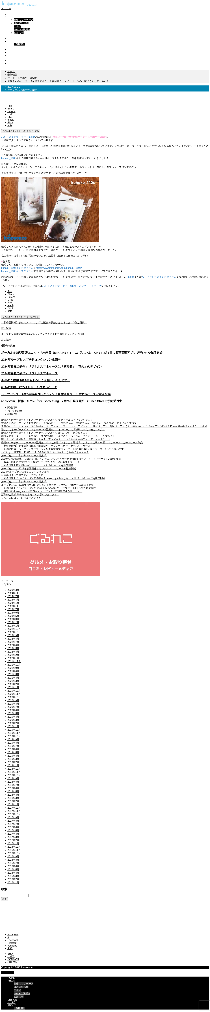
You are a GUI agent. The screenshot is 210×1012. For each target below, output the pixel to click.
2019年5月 (13, 752)
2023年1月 (13, 625)
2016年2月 (13, 879)
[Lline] (10, 114)
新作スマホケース (23, 19)
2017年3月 (13, 837)
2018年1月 (13, 804)
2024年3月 (13, 599)
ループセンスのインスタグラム (159, 277)
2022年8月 (13, 638)
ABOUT (11, 41)
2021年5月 (13, 674)
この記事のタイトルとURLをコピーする (20, 131)
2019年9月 (13, 739)
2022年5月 (13, 648)
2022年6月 (13, 645)
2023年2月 (13, 622)
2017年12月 (14, 807)
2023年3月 (13, 619)
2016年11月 (14, 850)
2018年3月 (13, 798)
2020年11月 (14, 694)
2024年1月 (13, 603)
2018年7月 (13, 785)
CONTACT (13, 959)
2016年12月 (14, 846)
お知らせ (19, 32)
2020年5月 (13, 713)
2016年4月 (13, 872)
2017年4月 (13, 833)
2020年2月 (13, 723)
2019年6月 (13, 749)
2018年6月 (13, 788)
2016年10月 (14, 853)
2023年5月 (13, 616)
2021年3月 (13, 681)
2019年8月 (13, 742)
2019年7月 (13, 746)
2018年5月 (13, 791)
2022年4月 (13, 651)
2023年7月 (13, 609)
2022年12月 (14, 629)
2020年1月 (13, 726)
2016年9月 (13, 856)
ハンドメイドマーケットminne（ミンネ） (65, 286)
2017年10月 (14, 814)
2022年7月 (13, 642)
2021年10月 (14, 664)
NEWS (11, 16)
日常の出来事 (21, 23)
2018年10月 (14, 775)
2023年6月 (13, 612)
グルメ (17, 26)
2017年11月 (14, 811)
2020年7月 (13, 707)
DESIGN (12, 36)
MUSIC (11, 38)
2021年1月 (13, 687)
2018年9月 (13, 778)
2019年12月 (14, 729)
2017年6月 (13, 827)
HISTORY (19, 44)
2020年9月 (13, 700)
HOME (11, 14)
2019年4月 (13, 755)
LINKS (11, 956)
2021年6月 (13, 671)
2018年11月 (14, 772)
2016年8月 (13, 859)
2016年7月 (13, 863)
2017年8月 (13, 820)
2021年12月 (14, 661)
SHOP (10, 953)
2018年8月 (13, 781)
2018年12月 (14, 768)
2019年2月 (13, 762)
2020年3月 (13, 720)
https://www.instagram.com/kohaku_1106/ (59, 268)
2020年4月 (13, 716)
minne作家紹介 (22, 29)
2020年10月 (14, 697)
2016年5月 (13, 869)
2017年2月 (13, 840)
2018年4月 (13, 794)
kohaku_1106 (8, 158)
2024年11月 (14, 593)
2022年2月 (13, 655)
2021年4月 (13, 677)
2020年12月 (14, 690)
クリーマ (96, 286)
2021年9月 (13, 668)
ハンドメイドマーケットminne (18, 137)
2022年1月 (13, 658)
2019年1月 (13, 765)
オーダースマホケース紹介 (22, 89)
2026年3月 (13, 590)
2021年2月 (13, 684)
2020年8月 (13, 703)
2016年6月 (13, 866)
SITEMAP (12, 962)
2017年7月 (13, 824)
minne (131, 277)
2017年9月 (13, 817)
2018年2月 (13, 801)
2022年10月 (14, 632)
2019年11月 (14, 733)
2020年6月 (13, 710)
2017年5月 (13, 830)
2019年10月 (14, 736)
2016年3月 (13, 876)
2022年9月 (13, 635)
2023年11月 (14, 606)
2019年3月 (13, 759)
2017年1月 (13, 843)
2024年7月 (13, 596)
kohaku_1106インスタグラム (17, 268)
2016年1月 (13, 882)
